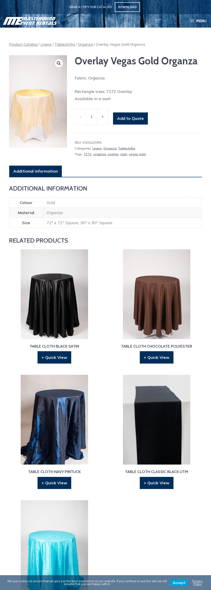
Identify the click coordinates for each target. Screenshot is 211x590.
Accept (179, 582)
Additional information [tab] (35, 171)
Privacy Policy (197, 582)
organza (99, 154)
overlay (113, 154)
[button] (59, 63)
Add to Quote (130, 118)
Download (127, 7)
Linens (46, 44)
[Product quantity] (91, 117)
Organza (85, 44)
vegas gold (137, 154)
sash (123, 154)
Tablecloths (65, 44)
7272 (88, 154)
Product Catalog (23, 44)
